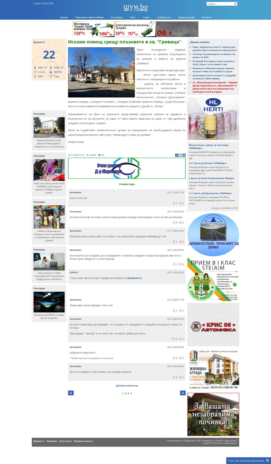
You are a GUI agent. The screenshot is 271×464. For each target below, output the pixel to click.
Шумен (64, 17)
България (117, 17)
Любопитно (164, 17)
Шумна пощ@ (186, 17)
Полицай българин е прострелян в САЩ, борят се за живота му (214, 63)
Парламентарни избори (90, 17)
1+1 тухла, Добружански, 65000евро (210, 193)
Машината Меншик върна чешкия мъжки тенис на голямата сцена (213, 70)
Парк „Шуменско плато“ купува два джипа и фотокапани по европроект (215, 48)
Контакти (65, 441)
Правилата (134, 278)
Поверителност (83, 441)
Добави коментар (127, 385)
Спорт (146, 17)
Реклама (52, 441)
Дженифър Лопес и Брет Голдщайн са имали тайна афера (214, 77)
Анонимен (75, 192)
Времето (39, 441)
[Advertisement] (47, 95)
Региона (206, 17)
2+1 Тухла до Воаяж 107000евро (207, 163)
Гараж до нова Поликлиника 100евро (211, 178)
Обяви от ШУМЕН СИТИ (224, 208)
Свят (133, 17)
